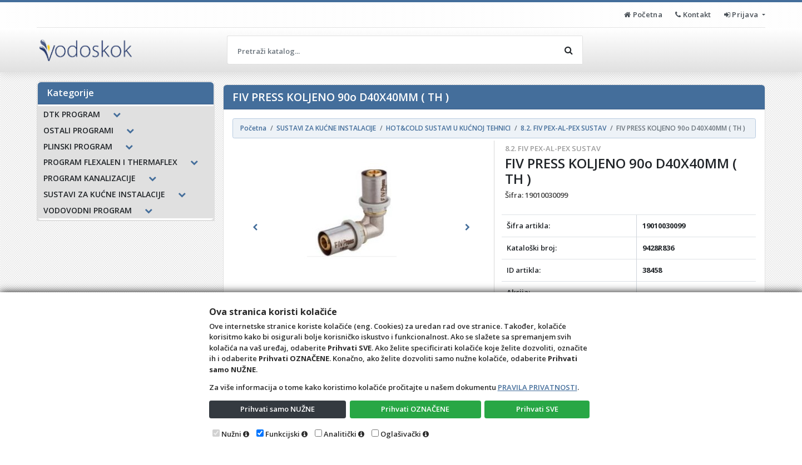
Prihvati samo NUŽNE (277, 409)
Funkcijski (282, 434)
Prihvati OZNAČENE (415, 409)
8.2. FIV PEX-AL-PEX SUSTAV (553, 148)
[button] (255, 227)
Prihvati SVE (537, 409)
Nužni (231, 434)
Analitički (340, 434)
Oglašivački (400, 434)
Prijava (742, 14)
